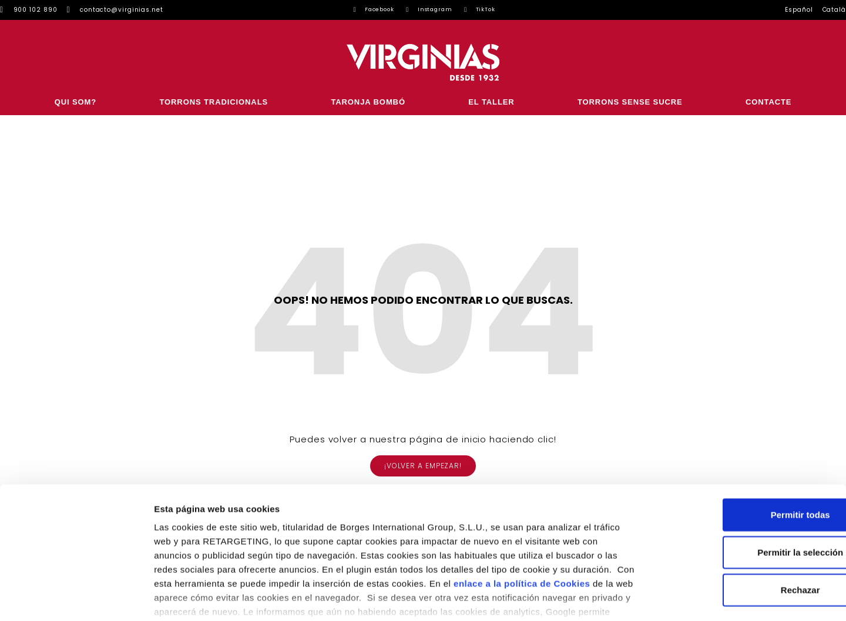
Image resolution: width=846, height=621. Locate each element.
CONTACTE (768, 102)
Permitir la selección (748, 479)
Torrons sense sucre (630, 102)
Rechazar (748, 516)
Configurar (620, 598)
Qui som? (75, 102)
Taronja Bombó (368, 102)
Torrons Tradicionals (213, 102)
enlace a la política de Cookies (522, 510)
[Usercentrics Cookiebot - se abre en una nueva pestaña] (76, 598)
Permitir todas (748, 441)
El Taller (491, 102)
